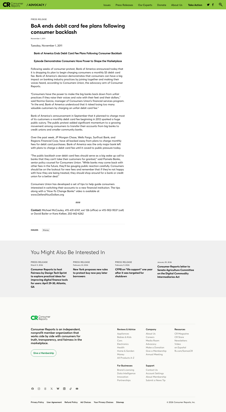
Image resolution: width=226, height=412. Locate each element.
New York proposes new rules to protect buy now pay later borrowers (90, 273)
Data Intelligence (126, 373)
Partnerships (124, 380)
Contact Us (152, 369)
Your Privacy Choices (103, 402)
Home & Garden (125, 350)
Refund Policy (71, 402)
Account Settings (155, 373)
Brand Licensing (125, 369)
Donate (161, 5)
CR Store (179, 337)
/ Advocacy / (36, 5)
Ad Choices (85, 402)
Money (120, 354)
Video (178, 344)
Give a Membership (43, 353)
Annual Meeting (154, 354)
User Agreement (54, 402)
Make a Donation (155, 347)
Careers (150, 337)
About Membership (156, 376)
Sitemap (120, 402)
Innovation (122, 376)
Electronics (123, 344)
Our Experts (145, 5)
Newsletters (181, 340)
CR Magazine (182, 333)
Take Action (195, 5)
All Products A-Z (125, 357)
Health (120, 347)
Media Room (152, 340)
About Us (176, 5)
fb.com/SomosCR (184, 350)
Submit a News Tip (155, 380)
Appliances (123, 333)
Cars (119, 340)
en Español (180, 347)
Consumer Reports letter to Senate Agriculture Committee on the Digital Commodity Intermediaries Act (175, 272)
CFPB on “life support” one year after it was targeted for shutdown (133, 273)
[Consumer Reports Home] (42, 318)
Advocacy (151, 344)
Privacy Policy (37, 402)
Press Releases (124, 5)
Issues (107, 5)
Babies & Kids (124, 337)
